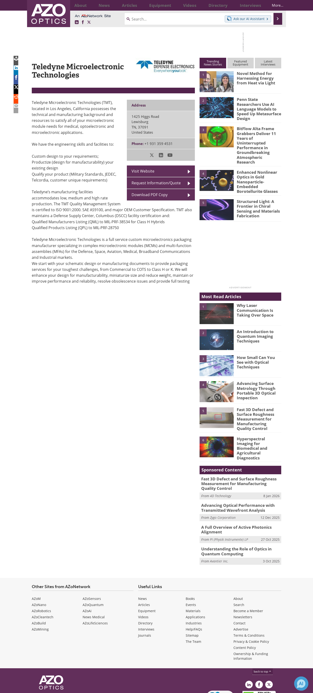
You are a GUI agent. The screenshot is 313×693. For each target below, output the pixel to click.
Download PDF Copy (150, 194)
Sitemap (192, 605)
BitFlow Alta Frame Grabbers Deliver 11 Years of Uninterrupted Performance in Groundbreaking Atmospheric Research (257, 136)
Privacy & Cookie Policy (251, 612)
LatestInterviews (268, 62)
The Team (193, 612)
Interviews (146, 599)
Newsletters (242, 587)
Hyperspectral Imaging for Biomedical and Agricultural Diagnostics (258, 421)
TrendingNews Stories (213, 62)
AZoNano (39, 575)
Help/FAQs (194, 599)
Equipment (147, 581)
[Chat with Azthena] (301, 683)
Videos (143, 587)
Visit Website (143, 171)
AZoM (36, 569)
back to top (263, 642)
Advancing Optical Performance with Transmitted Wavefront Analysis (234, 480)
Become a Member (248, 581)
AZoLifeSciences (95, 593)
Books (190, 569)
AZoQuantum (93, 575)
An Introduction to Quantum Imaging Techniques (253, 316)
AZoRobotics (41, 581)
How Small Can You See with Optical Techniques (259, 340)
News (142, 569)
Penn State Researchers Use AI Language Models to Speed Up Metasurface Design (258, 105)
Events (191, 575)
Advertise (240, 599)
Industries (194, 593)
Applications (195, 587)
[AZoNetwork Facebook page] (83, 22)
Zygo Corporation (223, 490)
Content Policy (244, 618)
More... (273, 5)
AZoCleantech (42, 587)
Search (238, 575)
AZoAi (87, 581)
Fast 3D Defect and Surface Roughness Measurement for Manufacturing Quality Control (257, 398)
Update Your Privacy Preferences (67, 687)
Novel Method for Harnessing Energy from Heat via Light (258, 77)
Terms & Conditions (249, 605)
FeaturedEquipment (240, 62)
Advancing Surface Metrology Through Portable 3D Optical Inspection (254, 370)
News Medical (94, 587)
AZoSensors (92, 569)
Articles (144, 575)
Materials (193, 581)
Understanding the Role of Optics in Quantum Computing (233, 522)
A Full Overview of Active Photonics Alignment (232, 501)
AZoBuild (39, 593)
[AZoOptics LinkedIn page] (77, 22)
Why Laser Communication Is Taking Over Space (253, 290)
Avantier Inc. (219, 531)
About (238, 569)
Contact (239, 593)
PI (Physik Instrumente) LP (229, 510)
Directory (145, 593)
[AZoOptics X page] (89, 22)
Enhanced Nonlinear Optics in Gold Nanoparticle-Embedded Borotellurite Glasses (259, 162)
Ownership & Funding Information (250, 626)
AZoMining (40, 599)
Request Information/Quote (156, 183)
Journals (144, 605)
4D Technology (220, 469)
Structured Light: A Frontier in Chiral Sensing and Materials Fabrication (256, 188)
